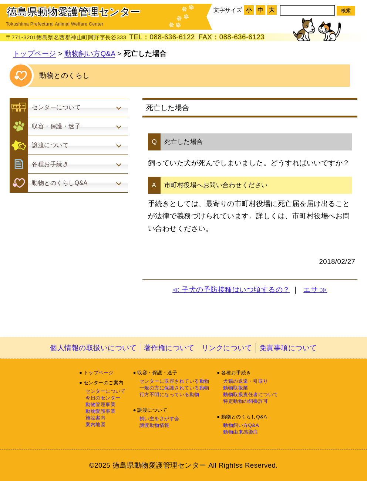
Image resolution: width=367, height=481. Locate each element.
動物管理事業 (100, 404)
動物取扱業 (235, 388)
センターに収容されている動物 (174, 381)
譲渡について (152, 410)
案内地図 (95, 424)
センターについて (105, 391)
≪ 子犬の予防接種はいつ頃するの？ (231, 289)
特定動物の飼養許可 (245, 401)
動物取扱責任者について (250, 394)
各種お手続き (236, 372)
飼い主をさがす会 (159, 418)
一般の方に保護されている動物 (174, 388)
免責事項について (288, 348)
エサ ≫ (315, 289)
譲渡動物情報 (154, 425)
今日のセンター (103, 398)
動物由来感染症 (240, 432)
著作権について (169, 348)
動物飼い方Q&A (89, 53)
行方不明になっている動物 (169, 394)
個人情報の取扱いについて (93, 348)
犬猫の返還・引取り (245, 381)
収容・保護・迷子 (157, 372)
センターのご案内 (104, 382)
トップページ (34, 53)
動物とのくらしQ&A (244, 416)
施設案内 (95, 418)
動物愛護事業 (100, 411)
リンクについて (227, 348)
